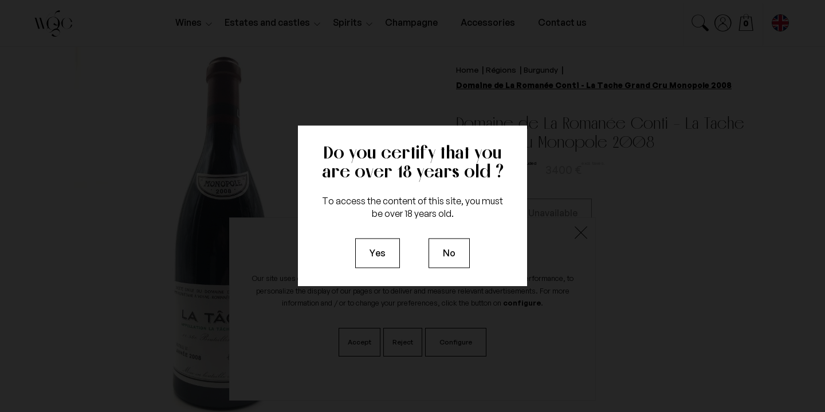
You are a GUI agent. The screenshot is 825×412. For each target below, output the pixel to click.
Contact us (562, 22)
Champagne (411, 22)
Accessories (488, 22)
